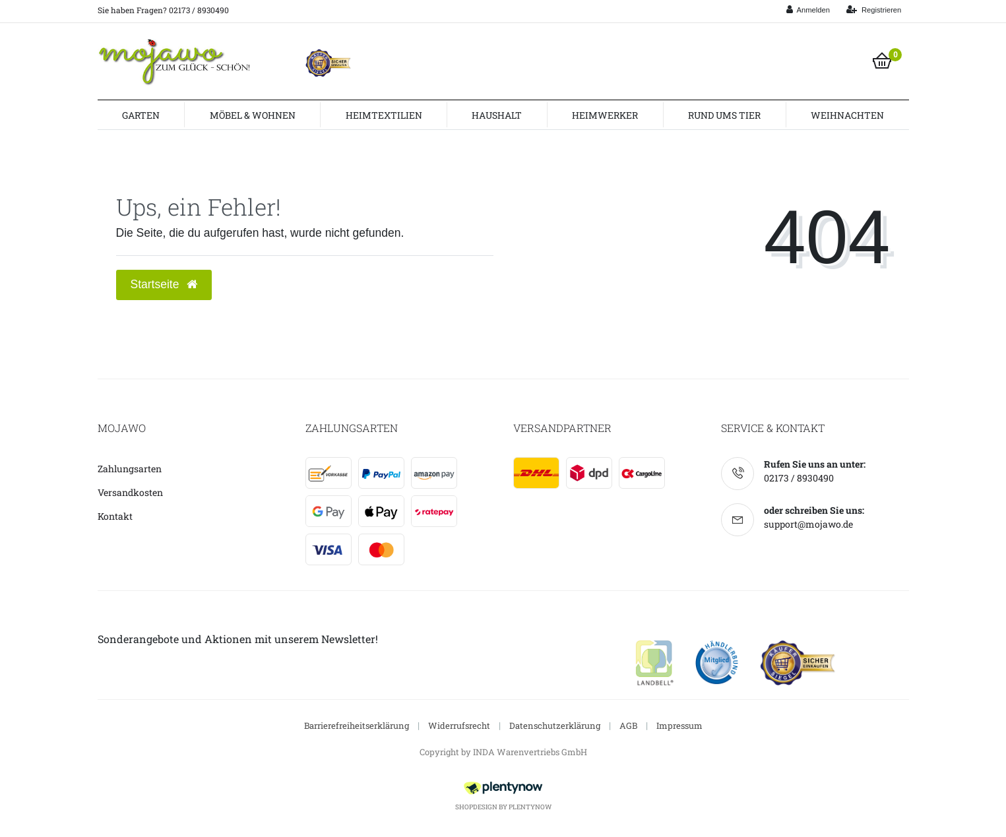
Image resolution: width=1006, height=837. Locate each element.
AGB (628, 725)
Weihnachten (847, 115)
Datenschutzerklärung (554, 725)
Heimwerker (605, 115)
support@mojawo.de (808, 524)
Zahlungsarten (130, 468)
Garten (141, 115)
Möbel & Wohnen (253, 115)
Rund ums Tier (724, 115)
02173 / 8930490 (799, 478)
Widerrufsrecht (459, 725)
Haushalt (497, 115)
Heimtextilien (384, 115)
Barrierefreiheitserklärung (356, 725)
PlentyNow (530, 807)
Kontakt (115, 516)
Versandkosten (130, 492)
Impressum (679, 725)
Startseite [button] (164, 284)
